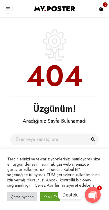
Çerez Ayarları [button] (22, 197)
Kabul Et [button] (50, 197)
